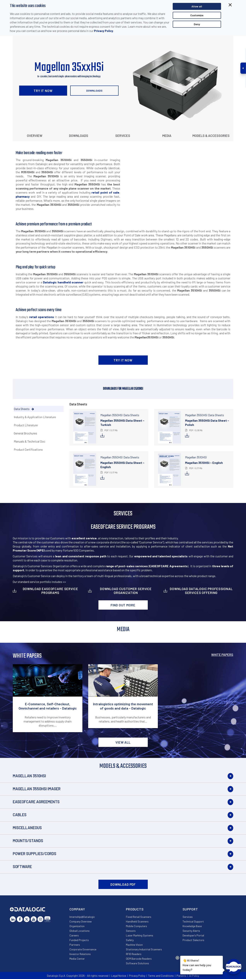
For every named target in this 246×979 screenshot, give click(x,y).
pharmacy (23, 196)
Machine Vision (134, 944)
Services (122, 135)
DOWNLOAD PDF (123, 884)
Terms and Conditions (161, 975)
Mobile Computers (136, 926)
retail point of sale (105, 192)
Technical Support (193, 921)
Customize (196, 15)
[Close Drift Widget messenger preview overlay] (177, 958)
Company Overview (80, 921)
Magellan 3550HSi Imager (37, 788)
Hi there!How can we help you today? (197, 964)
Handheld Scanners (137, 921)
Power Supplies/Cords (34, 853)
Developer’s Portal (193, 935)
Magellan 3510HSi (29, 775)
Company (77, 909)
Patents (181, 975)
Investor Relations (80, 954)
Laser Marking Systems (139, 935)
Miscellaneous (27, 827)
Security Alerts (191, 930)
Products (135, 909)
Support (190, 909)
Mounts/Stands (28, 840)
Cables (19, 814)
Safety (130, 940)
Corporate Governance (82, 949)
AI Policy (194, 975)
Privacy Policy (103, 31)
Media (166, 135)
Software (22, 866)
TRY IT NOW (43, 91)
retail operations (41, 317)
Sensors (131, 930)
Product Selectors (193, 940)
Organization (77, 926)
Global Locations (79, 930)
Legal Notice (118, 975)
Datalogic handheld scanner (63, 282)
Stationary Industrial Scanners (144, 949)
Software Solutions (137, 963)
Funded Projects (79, 940)
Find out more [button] (123, 605)
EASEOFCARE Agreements (36, 801)
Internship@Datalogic (82, 916)
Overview (34, 135)
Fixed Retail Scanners (138, 916)
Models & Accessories (211, 135)
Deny (197, 24)
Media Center (77, 958)
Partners (74, 944)
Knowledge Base (192, 926)
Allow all (196, 6)
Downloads (94, 90)
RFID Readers (133, 954)
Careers (74, 935)
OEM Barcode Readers (139, 958)
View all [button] (123, 742)
